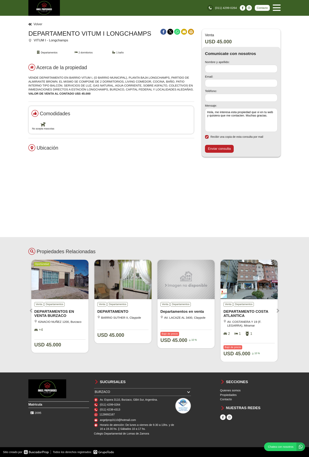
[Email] (241, 83)
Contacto (262, 7)
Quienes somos (230, 390)
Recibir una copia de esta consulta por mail (234, 137)
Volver (35, 24)
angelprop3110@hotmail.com (118, 420)
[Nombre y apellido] (241, 69)
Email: (209, 76)
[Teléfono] (241, 98)
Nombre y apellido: (217, 62)
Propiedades (228, 395)
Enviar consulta (219, 149)
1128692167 (107, 414)
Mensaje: (211, 105)
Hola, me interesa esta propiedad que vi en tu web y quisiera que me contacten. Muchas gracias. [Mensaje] (241, 120)
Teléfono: (211, 91)
